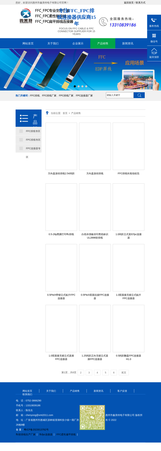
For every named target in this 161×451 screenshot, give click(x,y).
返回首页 (129, 2)
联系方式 (140, 2)
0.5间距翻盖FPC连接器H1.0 (128, 357)
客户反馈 (122, 391)
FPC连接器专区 (33, 150)
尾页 (123, 372)
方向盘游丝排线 (94, 173)
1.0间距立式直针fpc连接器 (129, 236)
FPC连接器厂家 (84, 95)
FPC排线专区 (33, 139)
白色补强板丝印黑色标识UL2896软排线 (95, 236)
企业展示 (77, 43)
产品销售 (102, 43)
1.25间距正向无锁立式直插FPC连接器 (95, 357)
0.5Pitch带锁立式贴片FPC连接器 (61, 296)
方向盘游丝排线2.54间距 (61, 173)
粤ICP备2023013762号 (36, 429)
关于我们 (53, 43)
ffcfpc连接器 (45, 434)
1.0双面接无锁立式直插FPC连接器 (61, 357)
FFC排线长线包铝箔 (128, 173)
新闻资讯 (127, 43)
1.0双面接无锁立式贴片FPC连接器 (128, 296)
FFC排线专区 (33, 131)
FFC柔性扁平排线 (66, 434)
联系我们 (27, 394)
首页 (65, 113)
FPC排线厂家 (66, 95)
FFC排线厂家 (49, 95)
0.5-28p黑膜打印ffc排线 (61, 234)
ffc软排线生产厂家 (25, 434)
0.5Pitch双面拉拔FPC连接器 (95, 296)
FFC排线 (35, 95)
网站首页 (28, 43)
